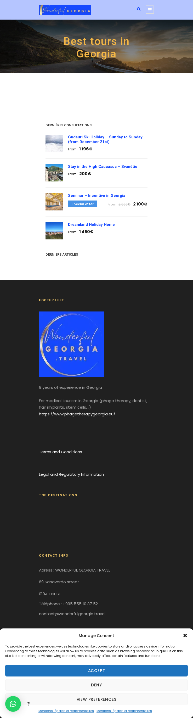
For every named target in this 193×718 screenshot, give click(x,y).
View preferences (97, 699)
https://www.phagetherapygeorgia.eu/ (77, 414)
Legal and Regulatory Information (71, 474)
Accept (96, 670)
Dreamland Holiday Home (91, 224)
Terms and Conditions (60, 452)
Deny (96, 685)
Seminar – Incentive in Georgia (96, 195)
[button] (185, 635)
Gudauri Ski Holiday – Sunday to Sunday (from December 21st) (105, 139)
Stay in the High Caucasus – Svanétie (102, 166)
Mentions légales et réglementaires (66, 711)
